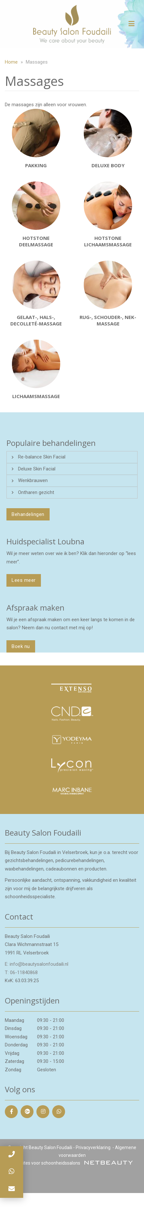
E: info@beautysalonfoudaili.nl (36, 964)
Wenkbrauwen (33, 480)
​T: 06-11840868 (21, 972)
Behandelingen (28, 514)
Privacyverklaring (93, 1147)
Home (11, 62)
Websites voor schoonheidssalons (72, 1163)
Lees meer (24, 580)
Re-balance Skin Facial (41, 457)
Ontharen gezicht (36, 492)
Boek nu (21, 646)
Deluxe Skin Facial (36, 469)
